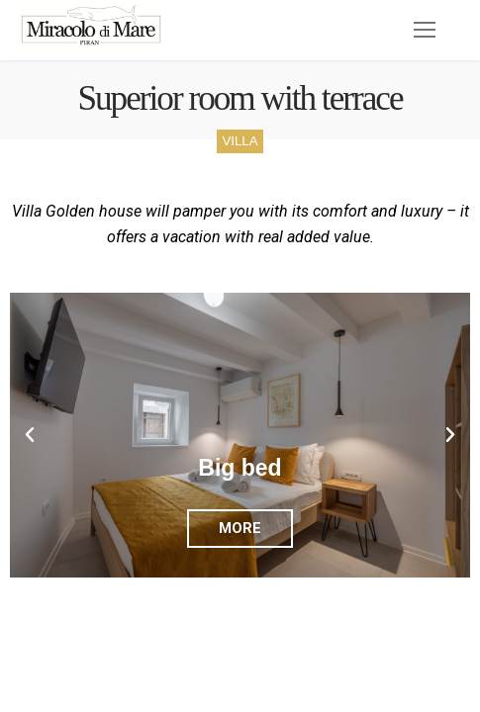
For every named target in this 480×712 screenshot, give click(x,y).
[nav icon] (424, 30)
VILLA (239, 141)
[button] (30, 435)
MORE (240, 528)
